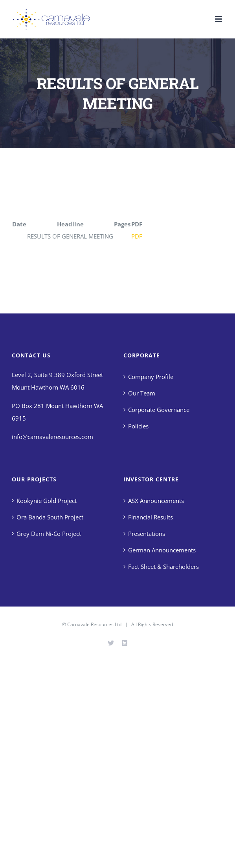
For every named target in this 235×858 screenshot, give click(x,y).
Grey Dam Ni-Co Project (49, 533)
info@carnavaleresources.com (52, 437)
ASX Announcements (156, 501)
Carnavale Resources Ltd (94, 624)
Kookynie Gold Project (47, 501)
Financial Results (150, 517)
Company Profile (150, 377)
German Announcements (162, 550)
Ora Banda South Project (50, 517)
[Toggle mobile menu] (219, 19)
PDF (136, 236)
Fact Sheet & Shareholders (163, 566)
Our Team (141, 393)
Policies (138, 426)
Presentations (146, 533)
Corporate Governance (158, 410)
